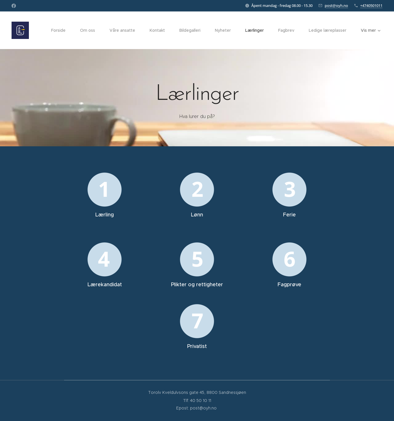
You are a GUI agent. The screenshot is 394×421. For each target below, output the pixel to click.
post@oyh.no (336, 5)
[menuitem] (61, 30)
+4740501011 (371, 5)
